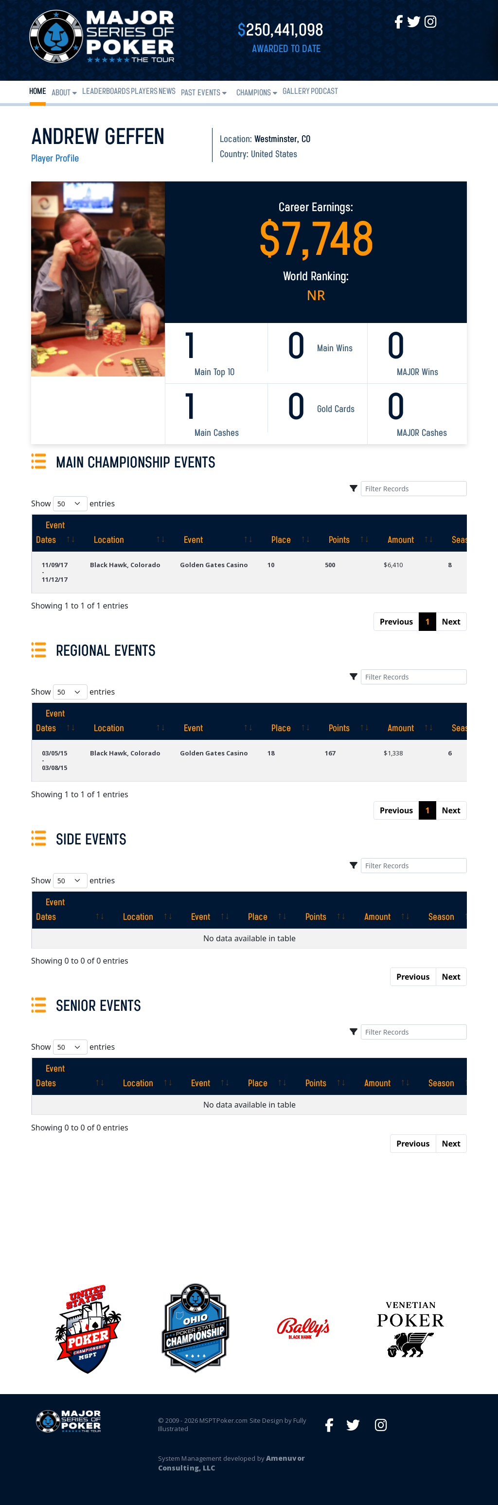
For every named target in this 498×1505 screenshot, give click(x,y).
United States (274, 155)
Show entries (73, 503)
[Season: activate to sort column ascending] (435, 910)
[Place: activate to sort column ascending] (286, 533)
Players (144, 91)
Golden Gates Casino (214, 564)
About (61, 93)
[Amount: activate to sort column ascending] (406, 533)
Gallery (296, 91)
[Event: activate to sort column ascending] (214, 533)
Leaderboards (106, 91)
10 (270, 564)
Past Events (200, 93)
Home (37, 91)
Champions (253, 93)
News (167, 91)
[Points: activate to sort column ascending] (344, 533)
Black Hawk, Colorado (125, 564)
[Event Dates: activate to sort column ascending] (56, 533)
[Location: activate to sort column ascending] (125, 533)
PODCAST (324, 91)
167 (330, 753)
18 (270, 753)
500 (330, 564)
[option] (302, 1328)
